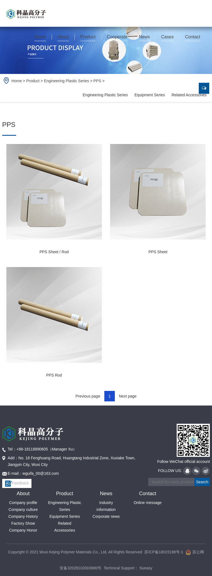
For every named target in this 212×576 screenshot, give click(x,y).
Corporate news (106, 516)
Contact (147, 493)
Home (40, 36)
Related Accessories (188, 95)
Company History (23, 516)
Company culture (23, 509)
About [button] (63, 36)
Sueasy (145, 568)
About (23, 493)
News (106, 493)
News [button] (144, 36)
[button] (40, 37)
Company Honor (23, 530)
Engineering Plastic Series (66, 81)
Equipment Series (149, 95)
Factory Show (23, 523)
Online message (147, 502)
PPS (97, 81)
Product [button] (88, 36)
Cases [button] (167, 36)
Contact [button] (192, 36)
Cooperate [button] (117, 36)
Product (32, 81)
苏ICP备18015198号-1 (163, 552)
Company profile (23, 502)
